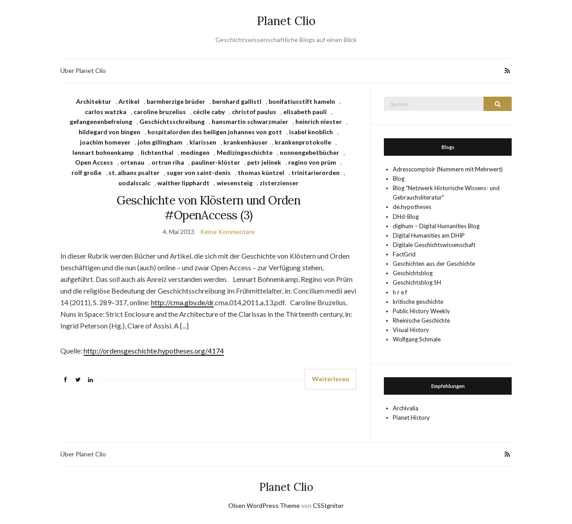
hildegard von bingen (109, 132)
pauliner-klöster (215, 162)
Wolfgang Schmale (417, 339)
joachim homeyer (105, 142)
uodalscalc (134, 183)
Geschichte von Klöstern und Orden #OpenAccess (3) (208, 207)
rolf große (86, 172)
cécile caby (209, 111)
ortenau (132, 162)
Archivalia (405, 408)
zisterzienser (279, 183)
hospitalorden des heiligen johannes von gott (214, 132)
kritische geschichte (418, 301)
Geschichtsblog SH (417, 282)
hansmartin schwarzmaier (250, 121)
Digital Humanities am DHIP (429, 235)
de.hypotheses (412, 206)
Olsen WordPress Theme (264, 505)
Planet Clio (286, 20)
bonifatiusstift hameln (302, 101)
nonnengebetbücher (309, 152)
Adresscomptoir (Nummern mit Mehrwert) (448, 169)
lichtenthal (157, 152)
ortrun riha (167, 162)
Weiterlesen (330, 379)
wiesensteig (234, 183)
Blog (398, 178)
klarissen (202, 142)
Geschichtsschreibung (172, 121)
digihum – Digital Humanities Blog (436, 226)
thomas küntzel (261, 172)
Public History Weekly (421, 311)
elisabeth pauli (305, 111)
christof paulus (254, 111)
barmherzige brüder (176, 101)
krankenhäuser (245, 142)
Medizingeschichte (245, 152)
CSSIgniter (328, 505)
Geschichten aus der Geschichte (434, 263)
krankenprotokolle (303, 142)
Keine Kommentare (227, 231)
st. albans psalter (134, 172)
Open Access (94, 162)
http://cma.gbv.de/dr (182, 302)
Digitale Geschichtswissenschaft (434, 244)
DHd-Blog (406, 216)
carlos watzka (105, 111)
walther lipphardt (183, 183)
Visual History (411, 329)
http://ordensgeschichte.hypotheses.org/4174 (154, 350)
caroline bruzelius (160, 111)
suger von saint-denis (199, 172)
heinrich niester (318, 121)
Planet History (411, 417)
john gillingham (160, 142)
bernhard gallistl (236, 101)
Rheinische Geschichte (421, 320)
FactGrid (404, 254)
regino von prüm (312, 162)
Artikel (128, 101)
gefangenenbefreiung (101, 121)
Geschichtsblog (413, 273)
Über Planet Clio (83, 70)
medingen (195, 152)
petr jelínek (264, 162)
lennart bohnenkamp (103, 152)
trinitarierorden (315, 172)
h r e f (400, 292)
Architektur (93, 101)
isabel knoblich (311, 132)
